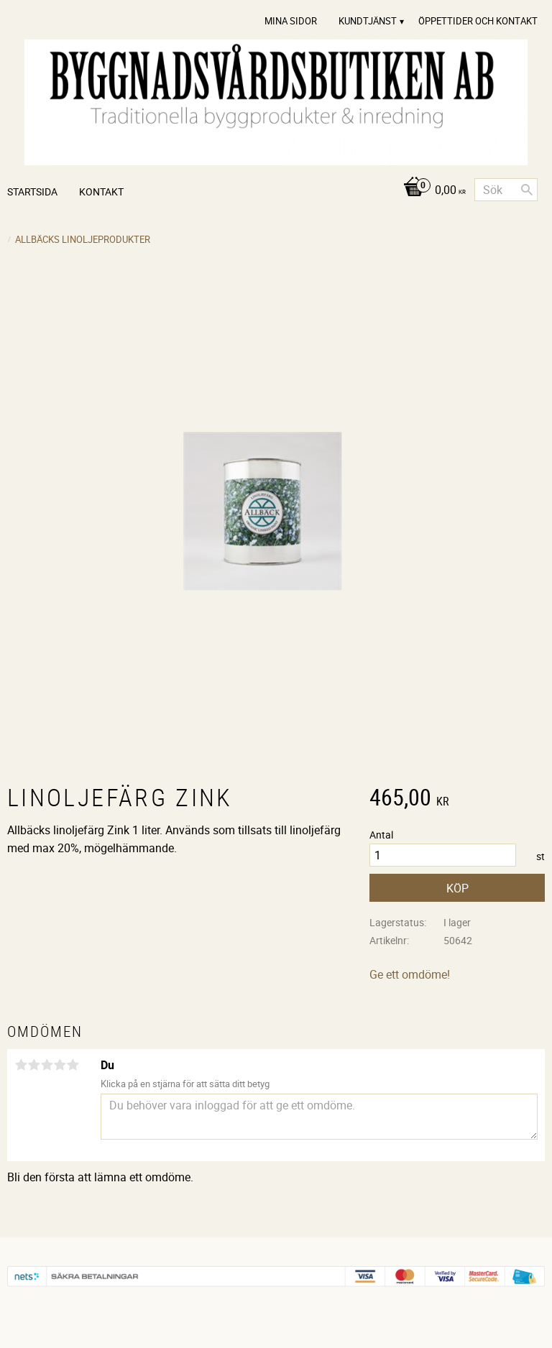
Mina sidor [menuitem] (290, 20)
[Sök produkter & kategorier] (506, 189)
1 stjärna (20, 1064)
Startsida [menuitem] (32, 191)
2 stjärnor (33, 1064)
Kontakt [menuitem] (101, 191)
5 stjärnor (72, 1064)
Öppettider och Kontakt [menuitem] (478, 20)
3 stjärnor (46, 1064)
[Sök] (527, 189)
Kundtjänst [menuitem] (368, 20)
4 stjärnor (59, 1064)
